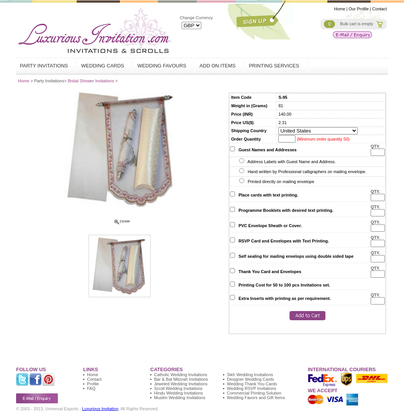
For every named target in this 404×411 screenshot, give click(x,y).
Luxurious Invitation (100, 408)
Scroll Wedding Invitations (178, 388)
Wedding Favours (162, 66)
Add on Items (219, 66)
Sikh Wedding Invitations (250, 374)
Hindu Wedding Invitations (178, 393)
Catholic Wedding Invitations (180, 374)
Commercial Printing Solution (254, 393)
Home (339, 9)
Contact (379, 9)
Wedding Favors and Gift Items (256, 397)
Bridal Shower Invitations (91, 81)
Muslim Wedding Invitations (179, 397)
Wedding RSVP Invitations (251, 388)
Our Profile (359, 9)
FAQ (91, 388)
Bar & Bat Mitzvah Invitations (181, 379)
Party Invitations (45, 66)
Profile (93, 384)
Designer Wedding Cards (250, 379)
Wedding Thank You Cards (252, 384)
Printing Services (275, 66)
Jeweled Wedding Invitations (180, 384)
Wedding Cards (103, 66)
